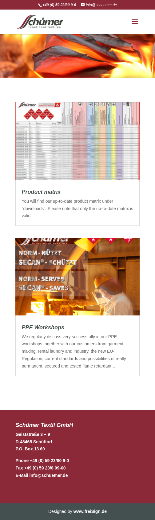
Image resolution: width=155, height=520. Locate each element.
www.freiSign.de (90, 511)
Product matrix (41, 192)
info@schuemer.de (49, 475)
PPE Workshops (43, 327)
